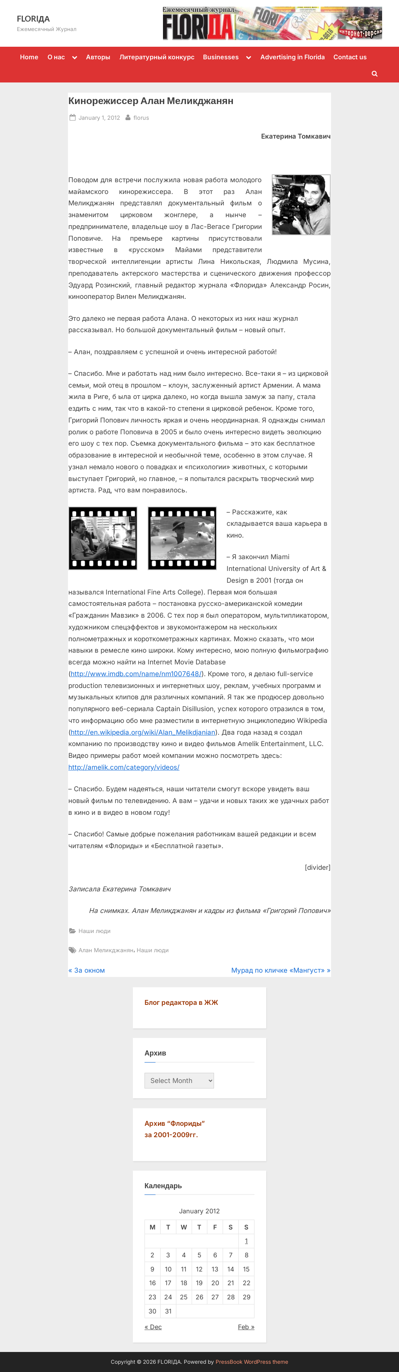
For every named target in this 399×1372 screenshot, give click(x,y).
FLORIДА (33, 18)
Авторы (98, 57)
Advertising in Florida (292, 57)
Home (29, 57)
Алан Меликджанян (106, 950)
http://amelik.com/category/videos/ (123, 767)
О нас (56, 57)
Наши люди (95, 930)
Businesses (221, 57)
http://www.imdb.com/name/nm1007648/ (136, 674)
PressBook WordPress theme (252, 1362)
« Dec (153, 1327)
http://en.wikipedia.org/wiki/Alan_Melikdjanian (143, 732)
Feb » (246, 1327)
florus (141, 117)
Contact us (350, 57)
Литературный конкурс (156, 57)
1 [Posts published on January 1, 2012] (246, 1241)
